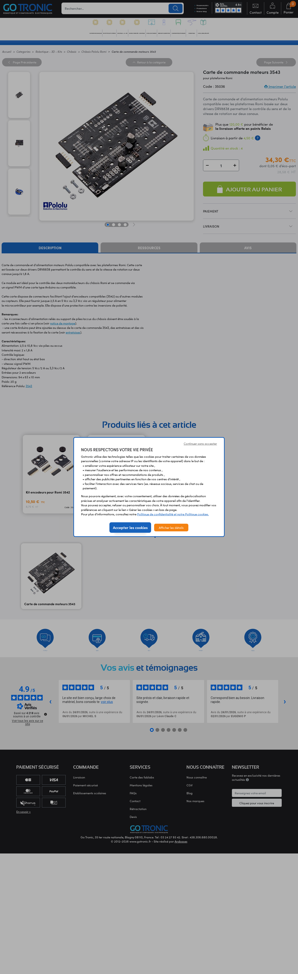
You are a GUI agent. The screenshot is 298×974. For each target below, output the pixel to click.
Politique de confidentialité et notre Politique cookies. (173, 514)
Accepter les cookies (130, 527)
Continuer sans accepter (200, 443)
